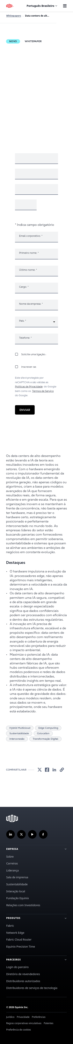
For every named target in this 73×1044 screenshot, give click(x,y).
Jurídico (10, 1017)
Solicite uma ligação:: (33, 354)
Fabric (10, 925)
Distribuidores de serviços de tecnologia (31, 988)
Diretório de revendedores (23, 974)
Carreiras (12, 863)
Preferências (39, 1017)
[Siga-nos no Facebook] (43, 834)
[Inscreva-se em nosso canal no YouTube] (32, 834)
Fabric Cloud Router (19, 939)
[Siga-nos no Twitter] (21, 834)
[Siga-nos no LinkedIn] (10, 834)
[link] (39, 769)
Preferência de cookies (18, 1029)
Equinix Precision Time (20, 946)
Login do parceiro (17, 967)
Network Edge (15, 933)
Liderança (12, 870)
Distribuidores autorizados (23, 981)
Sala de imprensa (17, 877)
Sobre (10, 856)
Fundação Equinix (17, 898)
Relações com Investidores (23, 905)
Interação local (15, 891)
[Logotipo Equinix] (10, 6)
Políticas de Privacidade (29, 386)
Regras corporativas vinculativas (23, 1023)
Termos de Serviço (43, 391)
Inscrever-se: (28, 366)
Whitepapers (13, 15)
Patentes (48, 1023)
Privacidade (23, 1017)
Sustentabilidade (17, 884)
